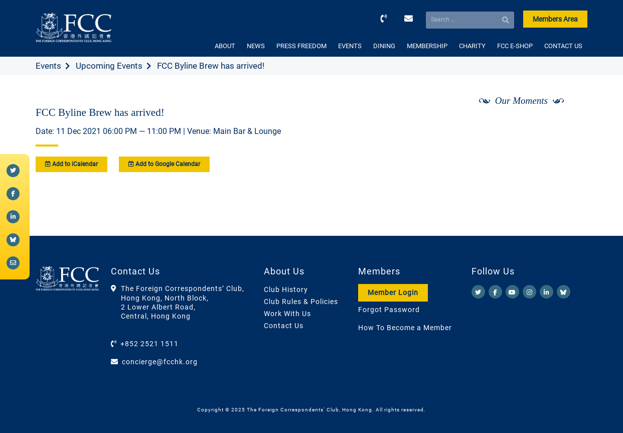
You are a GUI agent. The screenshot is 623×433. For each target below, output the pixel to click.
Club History (286, 289)
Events (48, 66)
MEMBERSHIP (427, 46)
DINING (384, 46)
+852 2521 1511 (149, 344)
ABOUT (225, 46)
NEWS (256, 46)
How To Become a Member (405, 328)
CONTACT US (563, 46)
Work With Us (287, 314)
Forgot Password (389, 310)
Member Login (393, 292)
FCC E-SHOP (515, 46)
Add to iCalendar (71, 164)
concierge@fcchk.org (160, 362)
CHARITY (472, 46)
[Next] (569, 127)
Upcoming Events (109, 66)
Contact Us (283, 326)
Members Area (555, 19)
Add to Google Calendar (164, 164)
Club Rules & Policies (301, 302)
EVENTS (350, 46)
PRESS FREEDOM (301, 46)
